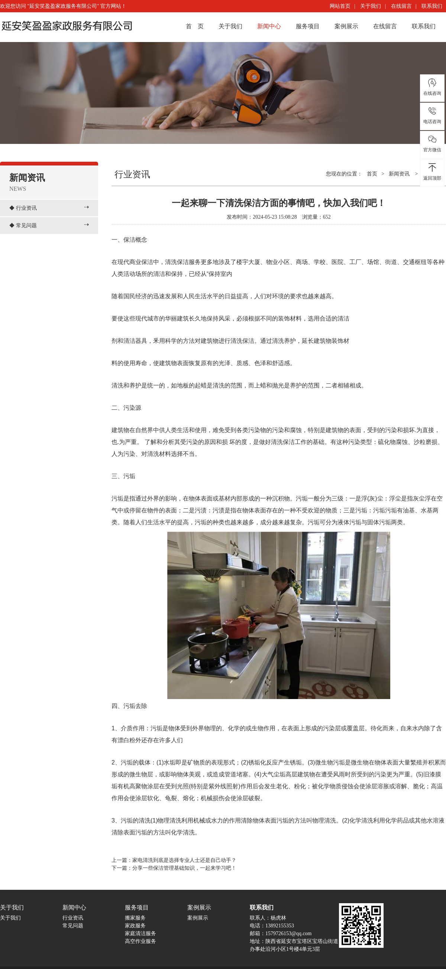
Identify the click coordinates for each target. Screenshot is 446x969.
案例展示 (346, 26)
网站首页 (340, 6)
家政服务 (135, 925)
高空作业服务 (140, 941)
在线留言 (401, 6)
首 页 (195, 26)
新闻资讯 (399, 174)
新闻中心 (269, 26)
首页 (372, 174)
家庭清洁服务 (140, 933)
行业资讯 (26, 208)
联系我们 (431, 6)
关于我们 (370, 6)
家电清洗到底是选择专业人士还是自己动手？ (184, 860)
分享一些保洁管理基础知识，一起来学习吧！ (184, 868)
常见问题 (26, 225)
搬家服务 (135, 918)
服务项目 (308, 26)
